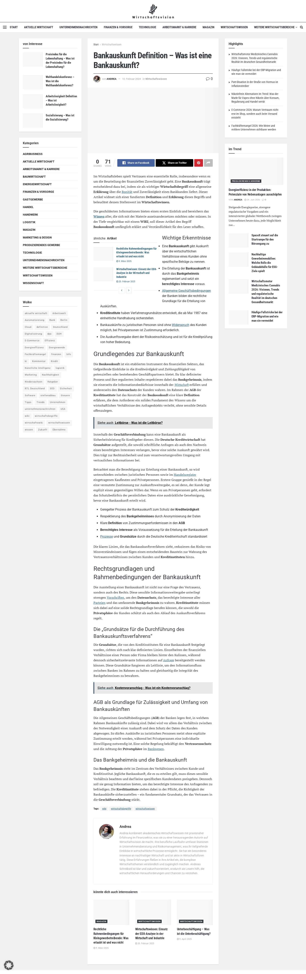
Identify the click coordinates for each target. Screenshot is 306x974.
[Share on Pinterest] (198, 163)
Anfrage (168, 660)
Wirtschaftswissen (234, 27)
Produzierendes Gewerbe (41, 245)
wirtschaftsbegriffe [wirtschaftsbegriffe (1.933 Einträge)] (46, 416)
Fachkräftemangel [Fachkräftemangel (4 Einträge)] (35, 354)
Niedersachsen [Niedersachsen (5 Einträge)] (33, 381)
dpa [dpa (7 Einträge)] (49, 334)
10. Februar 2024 (131, 78)
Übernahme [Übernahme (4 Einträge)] (59, 429)
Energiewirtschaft (37, 184)
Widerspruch (180, 325)
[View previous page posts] (122, 290)
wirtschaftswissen (145, 808)
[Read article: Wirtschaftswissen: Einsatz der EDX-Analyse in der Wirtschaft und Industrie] (103, 274)
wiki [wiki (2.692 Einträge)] (27, 416)
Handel (28, 207)
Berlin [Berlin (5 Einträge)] (63, 320)
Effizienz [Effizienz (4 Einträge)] (50, 340)
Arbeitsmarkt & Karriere (179, 27)
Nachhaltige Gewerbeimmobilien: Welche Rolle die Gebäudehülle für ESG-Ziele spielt (265, 263)
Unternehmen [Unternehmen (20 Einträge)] (57, 402)
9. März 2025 (123, 261)
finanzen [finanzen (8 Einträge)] (56, 354)
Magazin (208, 27)
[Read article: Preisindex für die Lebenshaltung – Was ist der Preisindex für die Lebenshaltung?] (33, 59)
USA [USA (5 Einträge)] (63, 409)
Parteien (99, 602)
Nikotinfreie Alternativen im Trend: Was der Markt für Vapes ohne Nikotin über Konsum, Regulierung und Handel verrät (255, 97)
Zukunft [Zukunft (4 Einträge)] (42, 429)
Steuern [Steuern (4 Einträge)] (65, 395)
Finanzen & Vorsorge (118, 27)
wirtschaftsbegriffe (121, 808)
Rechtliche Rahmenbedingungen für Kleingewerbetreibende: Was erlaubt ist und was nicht (136, 252)
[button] (8, 965)
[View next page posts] (129, 290)
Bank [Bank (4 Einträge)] (52, 320)
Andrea (112, 78)
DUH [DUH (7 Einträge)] (59, 334)
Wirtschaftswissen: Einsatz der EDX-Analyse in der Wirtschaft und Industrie (136, 273)
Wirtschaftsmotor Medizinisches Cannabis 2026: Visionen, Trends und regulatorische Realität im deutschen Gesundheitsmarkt (254, 58)
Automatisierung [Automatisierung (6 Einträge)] (34, 320)
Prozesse (106, 536)
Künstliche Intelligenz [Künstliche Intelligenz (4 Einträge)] (38, 368)
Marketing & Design (37, 237)
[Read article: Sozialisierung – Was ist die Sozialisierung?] (33, 120)
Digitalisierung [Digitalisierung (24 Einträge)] (33, 334)
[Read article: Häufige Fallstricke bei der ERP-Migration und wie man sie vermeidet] (239, 317)
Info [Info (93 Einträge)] (68, 354)
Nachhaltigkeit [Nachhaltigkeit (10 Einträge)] (50, 375)
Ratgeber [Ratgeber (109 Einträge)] (53, 381)
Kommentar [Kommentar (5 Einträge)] (39, 361)
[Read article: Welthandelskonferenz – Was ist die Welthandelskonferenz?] (33, 82)
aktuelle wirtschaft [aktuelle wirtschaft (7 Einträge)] (36, 313)
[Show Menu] (5, 27)
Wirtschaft (181, 384)
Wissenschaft (33, 283)
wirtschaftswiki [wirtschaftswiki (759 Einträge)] (34, 422)
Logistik (29, 222)
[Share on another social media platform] (208, 163)
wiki (104, 808)
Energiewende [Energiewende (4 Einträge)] (57, 347)
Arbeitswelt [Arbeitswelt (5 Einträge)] (59, 313)
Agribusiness (33, 154)
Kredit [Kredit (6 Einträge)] (54, 361)
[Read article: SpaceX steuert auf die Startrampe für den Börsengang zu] (239, 240)
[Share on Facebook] (136, 163)
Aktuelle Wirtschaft (38, 27)
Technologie (147, 27)
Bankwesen (156, 749)
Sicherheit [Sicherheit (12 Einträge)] (66, 388)
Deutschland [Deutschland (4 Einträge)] (60, 327)
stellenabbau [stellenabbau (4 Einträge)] (48, 395)
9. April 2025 (184, 939)
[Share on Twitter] (174, 163)
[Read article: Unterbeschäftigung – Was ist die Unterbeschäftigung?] (195, 912)
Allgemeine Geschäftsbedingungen (186, 291)
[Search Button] (301, 27)
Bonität (127, 192)
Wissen (98, 216)
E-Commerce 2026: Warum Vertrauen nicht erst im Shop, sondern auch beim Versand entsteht (254, 113)
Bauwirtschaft (34, 176)
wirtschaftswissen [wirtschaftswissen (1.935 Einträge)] (59, 422)
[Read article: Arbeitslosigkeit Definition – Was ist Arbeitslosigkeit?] (33, 101)
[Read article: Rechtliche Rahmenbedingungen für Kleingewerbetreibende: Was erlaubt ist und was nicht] (103, 254)
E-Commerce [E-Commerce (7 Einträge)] (32, 340)
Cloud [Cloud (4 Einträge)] (28, 327)
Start (14, 27)
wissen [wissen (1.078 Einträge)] (29, 429)
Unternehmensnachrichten (78, 27)
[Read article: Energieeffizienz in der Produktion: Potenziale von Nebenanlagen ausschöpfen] (256, 171)
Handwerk (30, 214)
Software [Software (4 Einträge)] (30, 395)
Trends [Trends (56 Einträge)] (41, 402)
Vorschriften (115, 597)
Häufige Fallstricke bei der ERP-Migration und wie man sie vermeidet (267, 316)
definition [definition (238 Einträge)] (42, 327)
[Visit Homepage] (153, 11)
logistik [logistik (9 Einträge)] (60, 368)
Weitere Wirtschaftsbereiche (274, 27)
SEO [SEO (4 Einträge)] (52, 388)
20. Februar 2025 (125, 281)
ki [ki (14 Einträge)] (26, 361)
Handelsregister (185, 474)
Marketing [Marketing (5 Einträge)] (31, 375)
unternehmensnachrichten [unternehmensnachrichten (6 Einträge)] (40, 409)
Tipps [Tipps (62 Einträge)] (28, 402)
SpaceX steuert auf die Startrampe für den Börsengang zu (265, 239)
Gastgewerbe (33, 199)
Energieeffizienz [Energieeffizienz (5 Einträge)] (34, 347)
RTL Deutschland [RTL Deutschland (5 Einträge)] (35, 388)
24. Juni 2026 (252, 199)
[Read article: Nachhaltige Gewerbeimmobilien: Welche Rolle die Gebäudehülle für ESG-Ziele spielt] (239, 259)
